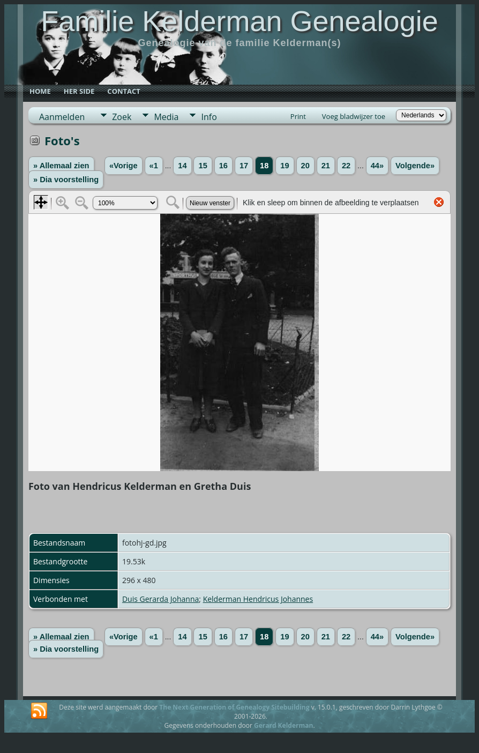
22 (346, 165)
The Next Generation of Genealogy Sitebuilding (234, 707)
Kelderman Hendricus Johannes (258, 599)
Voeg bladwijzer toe (353, 116)
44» (377, 165)
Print (298, 116)
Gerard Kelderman (283, 725)
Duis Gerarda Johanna (160, 599)
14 (182, 165)
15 (202, 165)
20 (305, 165)
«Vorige (123, 165)
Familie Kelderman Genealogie (239, 21)
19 (284, 165)
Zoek (121, 117)
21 (325, 165)
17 (244, 165)
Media (166, 117)
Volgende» (415, 165)
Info (208, 117)
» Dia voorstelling (66, 179)
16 (223, 165)
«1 (153, 165)
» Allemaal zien (61, 165)
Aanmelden (62, 117)
